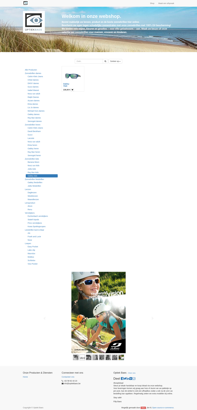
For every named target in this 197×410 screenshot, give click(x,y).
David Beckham (34, 131)
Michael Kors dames (36, 111)
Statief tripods (33, 220)
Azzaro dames (34, 101)
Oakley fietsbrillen (35, 182)
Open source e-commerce (163, 408)
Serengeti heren (34, 155)
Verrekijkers (30, 213)
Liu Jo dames (33, 107)
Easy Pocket (33, 247)
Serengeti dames (35, 121)
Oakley (66, 84)
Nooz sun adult (34, 94)
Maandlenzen (33, 199)
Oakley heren (33, 148)
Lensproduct (30, 203)
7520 (65, 86)
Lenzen (28, 189)
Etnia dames (33, 104)
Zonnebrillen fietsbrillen (34, 179)
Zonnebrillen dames (33, 73)
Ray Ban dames (34, 118)
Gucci (30, 135)
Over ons (131, 373)
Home (25, 377)
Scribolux (31, 260)
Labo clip (31, 250)
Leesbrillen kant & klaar (34, 230)
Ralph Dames (33, 97)
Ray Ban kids (33, 172)
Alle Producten (31, 70)
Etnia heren (32, 145)
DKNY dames (33, 83)
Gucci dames (33, 87)
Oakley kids (32, 176)
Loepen (28, 243)
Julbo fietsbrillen (34, 186)
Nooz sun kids (33, 165)
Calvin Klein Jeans (35, 76)
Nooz (30, 240)
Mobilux (31, 257)
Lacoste (31, 138)
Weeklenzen (33, 196)
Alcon (30, 206)
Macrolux (31, 253)
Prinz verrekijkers (35, 223)
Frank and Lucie (34, 236)
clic (29, 233)
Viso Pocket (33, 264)
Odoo (143, 408)
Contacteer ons (68, 377)
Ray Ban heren (34, 152)
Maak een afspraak (166, 3)
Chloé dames (33, 80)
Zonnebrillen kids (32, 159)
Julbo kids (32, 169)
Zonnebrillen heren (32, 125)
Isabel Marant (33, 90)
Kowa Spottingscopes (37, 226)
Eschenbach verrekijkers (38, 216)
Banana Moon (33, 162)
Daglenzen (32, 192)
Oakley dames (34, 114)
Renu (30, 209)
